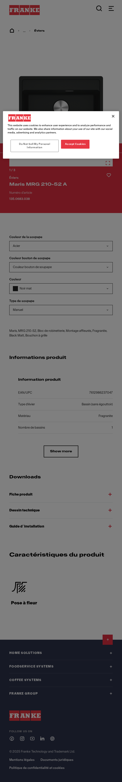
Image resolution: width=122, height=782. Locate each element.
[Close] (113, 116)
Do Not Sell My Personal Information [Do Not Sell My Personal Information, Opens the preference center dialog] (34, 146)
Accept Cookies (75, 144)
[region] (61, 135)
